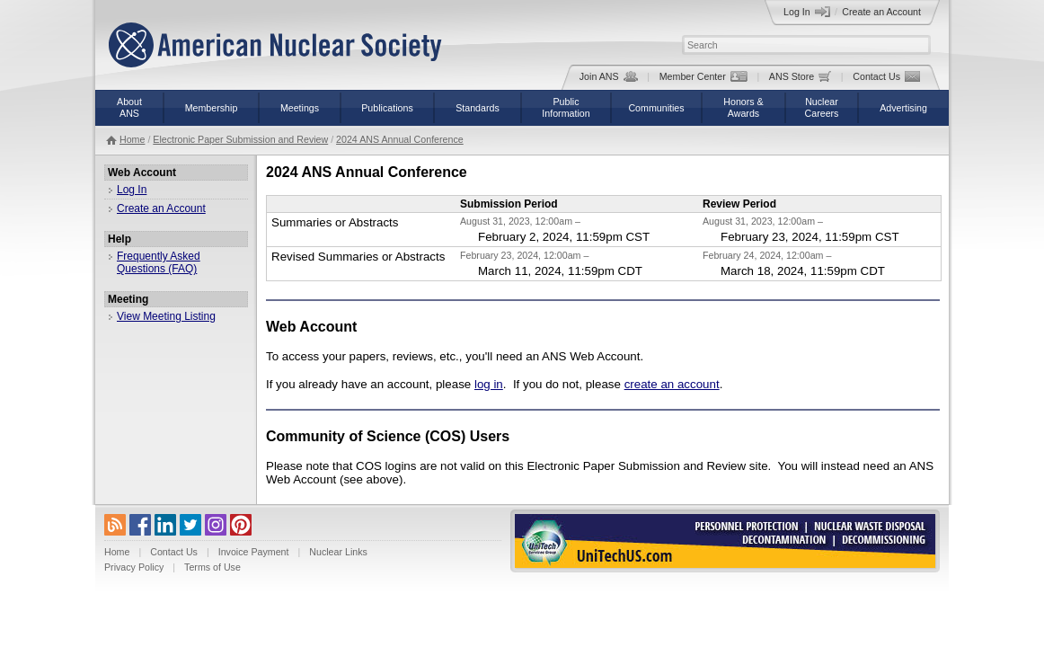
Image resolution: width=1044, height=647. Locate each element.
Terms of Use (212, 567)
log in (488, 384)
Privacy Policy (134, 567)
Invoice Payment (253, 551)
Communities (656, 107)
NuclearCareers (822, 107)
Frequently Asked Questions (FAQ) (158, 262)
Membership (211, 107)
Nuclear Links (338, 551)
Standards (478, 107)
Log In (806, 11)
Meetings (299, 107)
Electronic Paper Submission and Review (240, 139)
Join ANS (609, 76)
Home (132, 139)
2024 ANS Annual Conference (400, 139)
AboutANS (129, 107)
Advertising (903, 107)
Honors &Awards (743, 107)
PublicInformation (565, 107)
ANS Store (800, 76)
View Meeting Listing (166, 316)
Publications (386, 107)
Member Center (703, 76)
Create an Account (881, 11)
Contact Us (886, 76)
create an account (672, 384)
